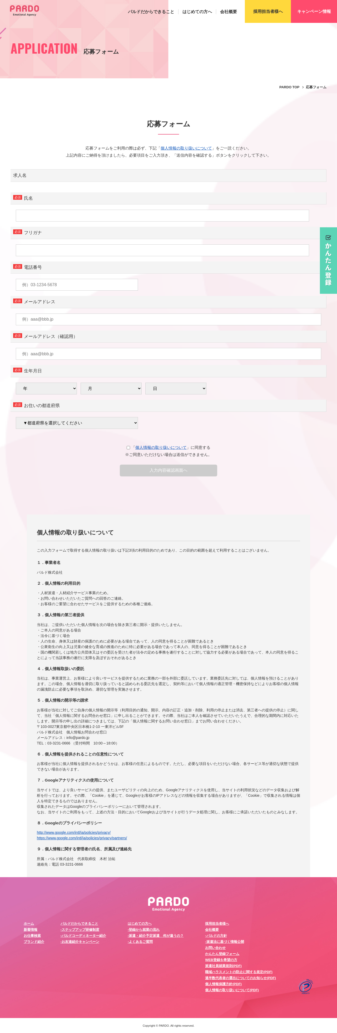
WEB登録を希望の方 (221, 960)
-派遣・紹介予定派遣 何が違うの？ (156, 936)
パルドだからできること (151, 11)
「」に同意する (168, 447)
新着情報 (30, 930)
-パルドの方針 (216, 936)
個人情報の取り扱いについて (186, 148)
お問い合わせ (215, 948)
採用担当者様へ (217, 924)
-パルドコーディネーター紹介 (83, 936)
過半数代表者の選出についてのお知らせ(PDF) (240, 978)
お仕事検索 (32, 936)
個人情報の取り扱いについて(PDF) (232, 990)
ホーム (29, 924)
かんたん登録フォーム (222, 954)
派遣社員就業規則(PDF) (223, 966)
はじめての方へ (197, 11)
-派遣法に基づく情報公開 (224, 942)
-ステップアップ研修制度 (80, 930)
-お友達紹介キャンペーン (80, 942)
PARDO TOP (289, 87)
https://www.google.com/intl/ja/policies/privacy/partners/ (82, 838)
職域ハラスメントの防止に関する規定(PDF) (238, 972)
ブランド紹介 (34, 942)
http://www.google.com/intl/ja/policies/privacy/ (74, 832)
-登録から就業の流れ (144, 930)
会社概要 (228, 11)
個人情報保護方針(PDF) (223, 984)
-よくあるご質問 (140, 942)
